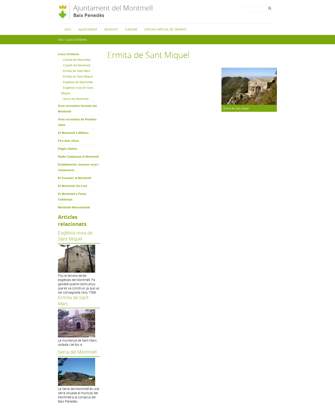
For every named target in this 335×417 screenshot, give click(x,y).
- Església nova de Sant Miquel (77, 90)
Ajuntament (87, 29)
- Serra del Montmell (74, 99)
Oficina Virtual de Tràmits (165, 29)
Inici (68, 29)
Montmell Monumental (74, 207)
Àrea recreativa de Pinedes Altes (77, 122)
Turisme (131, 29)
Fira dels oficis (68, 140)
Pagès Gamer (67, 148)
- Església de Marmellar (77, 82)
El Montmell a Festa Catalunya (72, 196)
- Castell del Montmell (75, 65)
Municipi (111, 29)
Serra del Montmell (77, 352)
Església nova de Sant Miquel (75, 236)
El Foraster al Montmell (74, 178)
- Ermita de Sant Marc (75, 71)
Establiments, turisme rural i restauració (78, 167)
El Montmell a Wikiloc (73, 133)
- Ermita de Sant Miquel (77, 76)
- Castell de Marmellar (76, 59)
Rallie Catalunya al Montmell (78, 156)
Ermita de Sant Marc (73, 301)
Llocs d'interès (77, 39)
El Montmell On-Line (72, 186)
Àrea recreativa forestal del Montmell (77, 108)
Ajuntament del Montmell (113, 11)
